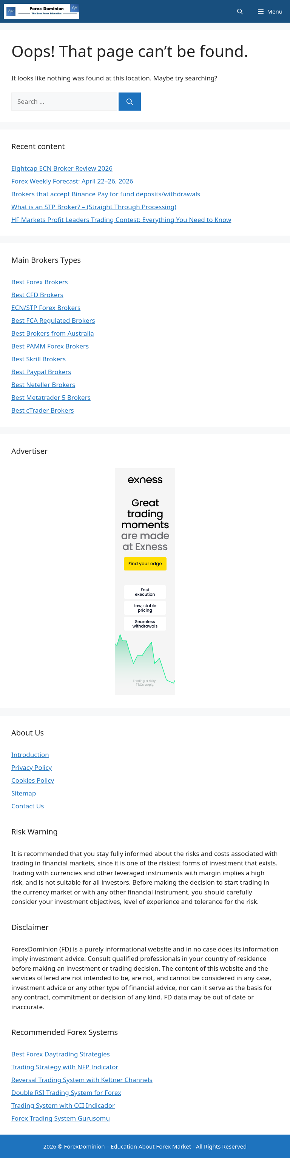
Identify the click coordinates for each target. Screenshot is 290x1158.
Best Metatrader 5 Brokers (51, 397)
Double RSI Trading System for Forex (66, 1092)
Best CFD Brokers (37, 294)
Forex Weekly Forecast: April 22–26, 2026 (72, 181)
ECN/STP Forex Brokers (45, 307)
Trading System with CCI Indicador (63, 1105)
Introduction (30, 754)
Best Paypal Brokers (41, 371)
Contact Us (27, 806)
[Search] (130, 102)
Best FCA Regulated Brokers (53, 320)
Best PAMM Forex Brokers (50, 346)
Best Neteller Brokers (43, 384)
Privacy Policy (31, 767)
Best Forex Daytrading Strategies (60, 1054)
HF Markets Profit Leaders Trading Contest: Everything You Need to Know (121, 219)
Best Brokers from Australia (52, 333)
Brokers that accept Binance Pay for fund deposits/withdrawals (105, 194)
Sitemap (23, 793)
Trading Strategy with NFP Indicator (65, 1066)
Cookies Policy (32, 780)
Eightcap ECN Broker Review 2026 (62, 168)
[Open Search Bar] (240, 11)
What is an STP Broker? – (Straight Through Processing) (93, 206)
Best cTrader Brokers (42, 410)
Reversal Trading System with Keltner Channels (82, 1079)
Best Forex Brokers (39, 282)
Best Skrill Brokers (38, 359)
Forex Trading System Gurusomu (60, 1118)
